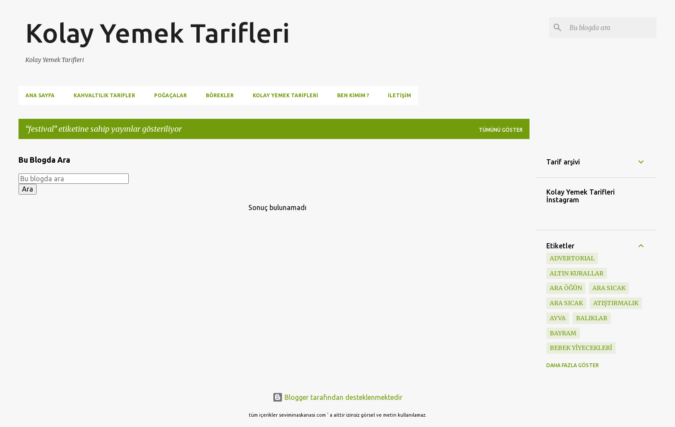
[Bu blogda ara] (611, 27)
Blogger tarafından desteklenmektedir (337, 397)
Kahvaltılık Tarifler (104, 95)
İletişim (399, 95)
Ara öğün (566, 288)
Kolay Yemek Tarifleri (157, 33)
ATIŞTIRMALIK (615, 303)
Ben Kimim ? (353, 95)
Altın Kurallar (577, 273)
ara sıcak (608, 288)
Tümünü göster (501, 130)
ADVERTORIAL (572, 258)
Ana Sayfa (40, 95)
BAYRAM (563, 333)
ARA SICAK (566, 303)
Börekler (220, 95)
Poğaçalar (170, 95)
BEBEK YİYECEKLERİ (581, 348)
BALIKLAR (591, 318)
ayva (558, 318)
